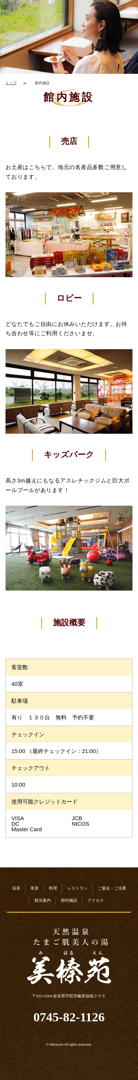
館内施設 (69, 900)
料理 (53, 888)
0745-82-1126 (69, 1017)
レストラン (77, 888)
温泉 (16, 888)
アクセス (96, 900)
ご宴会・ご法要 (112, 888)
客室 (35, 888)
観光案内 (43, 900)
